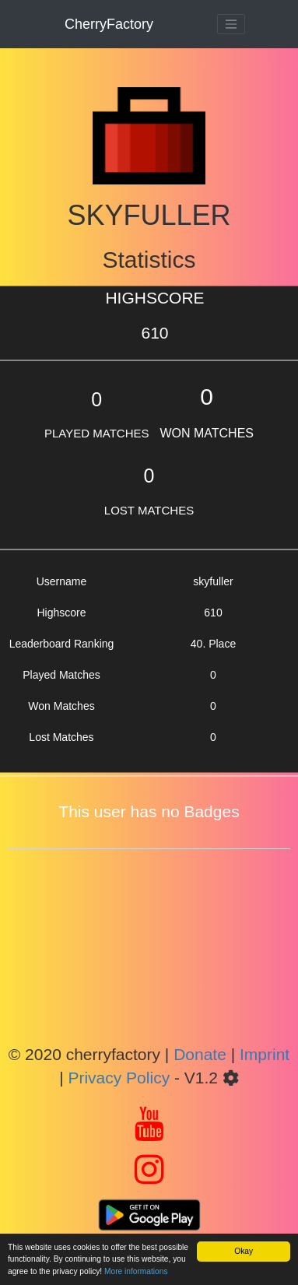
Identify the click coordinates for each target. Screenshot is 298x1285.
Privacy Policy (119, 1078)
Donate (200, 1054)
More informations (136, 1271)
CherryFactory (109, 24)
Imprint (264, 1054)
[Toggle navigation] (231, 24)
